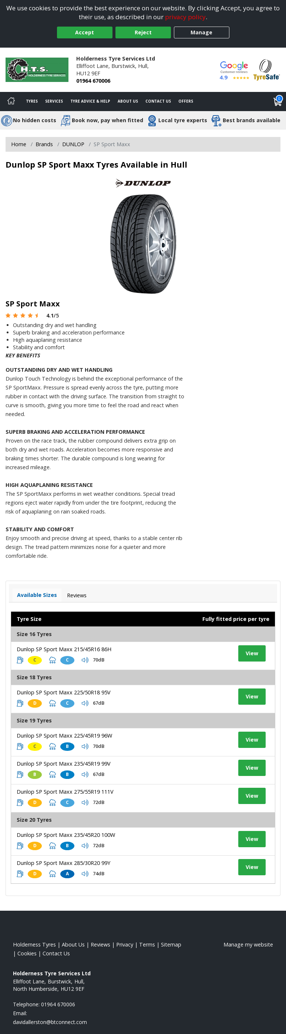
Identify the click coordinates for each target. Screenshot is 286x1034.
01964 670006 (93, 80)
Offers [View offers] (185, 101)
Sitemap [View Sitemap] (171, 944)
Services (54, 101)
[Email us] (50, 1022)
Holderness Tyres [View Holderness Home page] (34, 944)
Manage (201, 32)
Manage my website (248, 944)
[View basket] (278, 101)
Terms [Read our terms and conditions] (147, 944)
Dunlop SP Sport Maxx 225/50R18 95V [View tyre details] (64, 692)
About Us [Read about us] (73, 944)
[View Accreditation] (266, 69)
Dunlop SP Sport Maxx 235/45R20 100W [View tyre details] (66, 834)
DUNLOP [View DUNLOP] (73, 144)
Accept (84, 32)
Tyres (32, 101)
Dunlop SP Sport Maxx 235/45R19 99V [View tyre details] (64, 763)
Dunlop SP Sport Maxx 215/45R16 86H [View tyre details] (64, 649)
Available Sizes (37, 594)
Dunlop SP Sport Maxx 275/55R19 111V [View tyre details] (65, 791)
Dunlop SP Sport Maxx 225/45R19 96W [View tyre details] (64, 735)
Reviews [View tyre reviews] (77, 595)
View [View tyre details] (252, 653)
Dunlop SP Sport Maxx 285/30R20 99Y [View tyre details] (63, 862)
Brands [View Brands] (44, 144)
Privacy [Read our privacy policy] (124, 944)
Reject (143, 32)
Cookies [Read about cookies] (27, 953)
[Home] (11, 101)
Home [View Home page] (18, 144)
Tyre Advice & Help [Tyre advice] (90, 101)
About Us (128, 101)
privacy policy (185, 17)
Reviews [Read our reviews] (100, 944)
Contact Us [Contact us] (158, 101)
